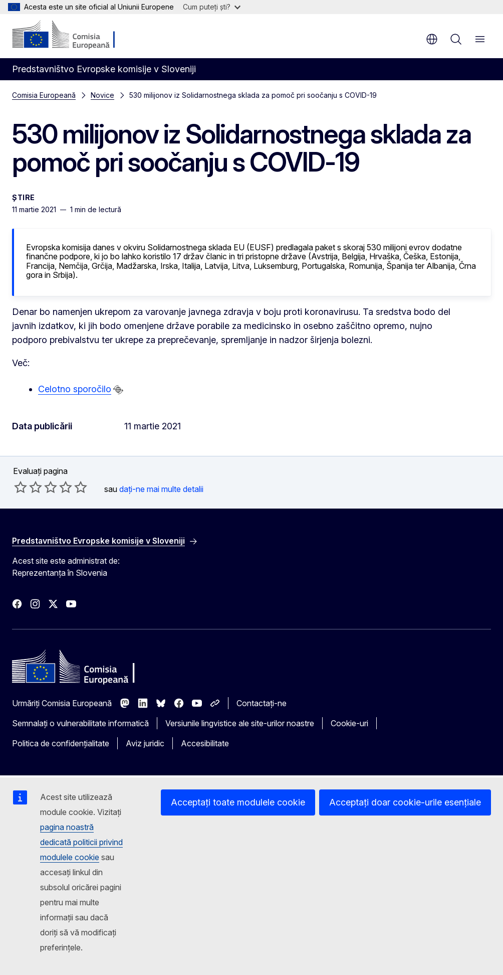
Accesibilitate (205, 743)
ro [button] (432, 39)
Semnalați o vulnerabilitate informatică (80, 723)
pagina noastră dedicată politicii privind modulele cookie (81, 842)
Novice (102, 95)
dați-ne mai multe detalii (161, 489)
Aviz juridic (145, 743)
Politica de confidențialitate (60, 743)
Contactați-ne (261, 703)
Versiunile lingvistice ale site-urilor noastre (239, 723)
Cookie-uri (349, 723)
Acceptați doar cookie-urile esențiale (405, 802)
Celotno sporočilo (74, 389)
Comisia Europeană (44, 95)
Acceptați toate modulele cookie (238, 802)
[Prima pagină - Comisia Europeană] (73, 35)
